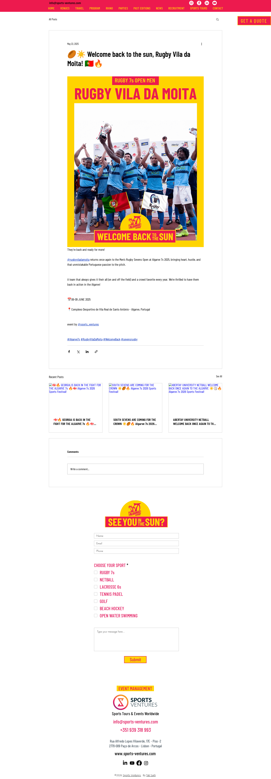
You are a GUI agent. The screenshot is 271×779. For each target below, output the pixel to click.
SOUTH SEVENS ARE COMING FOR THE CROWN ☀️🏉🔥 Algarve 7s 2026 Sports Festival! (134, 422)
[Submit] (135, 659)
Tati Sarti (151, 775)
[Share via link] (96, 351)
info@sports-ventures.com (65, 3)
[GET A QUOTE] (254, 20)
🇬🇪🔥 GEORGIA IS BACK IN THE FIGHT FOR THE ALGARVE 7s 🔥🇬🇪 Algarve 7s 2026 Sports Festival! (73, 422)
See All (219, 376)
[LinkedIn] (207, 3)
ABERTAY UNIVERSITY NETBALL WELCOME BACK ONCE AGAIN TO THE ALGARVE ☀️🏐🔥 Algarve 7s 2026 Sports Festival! (194, 422)
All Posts (53, 19)
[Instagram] (191, 3)
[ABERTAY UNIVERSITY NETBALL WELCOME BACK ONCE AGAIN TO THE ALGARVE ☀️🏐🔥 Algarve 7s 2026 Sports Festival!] (195, 398)
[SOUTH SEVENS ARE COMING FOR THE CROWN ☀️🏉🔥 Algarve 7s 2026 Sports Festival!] (135, 398)
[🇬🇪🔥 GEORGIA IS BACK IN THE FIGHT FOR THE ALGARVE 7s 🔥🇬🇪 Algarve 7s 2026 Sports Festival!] (75, 398)
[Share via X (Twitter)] (78, 351)
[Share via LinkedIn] (87, 351)
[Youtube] (214, 3)
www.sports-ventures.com (135, 753)
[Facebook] (199, 3)
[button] (217, 19)
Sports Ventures (132, 775)
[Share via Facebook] (69, 351)
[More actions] (201, 44)
